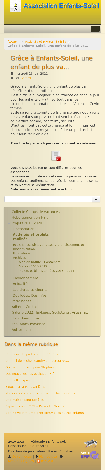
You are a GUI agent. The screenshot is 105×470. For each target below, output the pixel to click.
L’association (23, 229)
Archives (19, 257)
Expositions (21, 253)
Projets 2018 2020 (27, 223)
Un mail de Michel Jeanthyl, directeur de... (37, 360)
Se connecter (20, 456)
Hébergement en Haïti (30, 217)
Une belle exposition (20, 380)
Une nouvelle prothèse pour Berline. (32, 354)
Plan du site (46, 456)
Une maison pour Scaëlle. (24, 399)
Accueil (13, 41)
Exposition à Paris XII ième (25, 386)
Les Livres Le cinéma (30, 290)
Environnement (25, 278)
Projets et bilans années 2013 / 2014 (46, 270)
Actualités (21, 284)
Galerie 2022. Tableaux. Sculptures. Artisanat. (50, 312)
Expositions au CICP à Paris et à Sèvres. (35, 406)
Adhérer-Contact (25, 307)
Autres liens (21, 330)
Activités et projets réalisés (45, 41)
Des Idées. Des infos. (30, 296)
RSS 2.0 (45, 461)
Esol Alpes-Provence (28, 324)
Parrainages (21, 301)
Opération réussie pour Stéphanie (31, 367)
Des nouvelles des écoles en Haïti (30, 373)
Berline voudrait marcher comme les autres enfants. (45, 412)
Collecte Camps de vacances (36, 212)
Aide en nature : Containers (39, 262)
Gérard (25, 78)
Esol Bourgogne (26, 318)
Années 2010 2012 (33, 266)
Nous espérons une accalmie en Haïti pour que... (42, 393)
